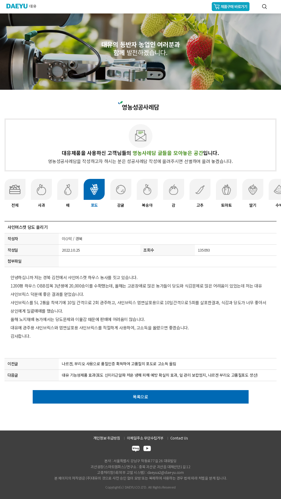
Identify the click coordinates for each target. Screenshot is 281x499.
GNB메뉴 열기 (274, 6)
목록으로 (140, 397)
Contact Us (179, 437)
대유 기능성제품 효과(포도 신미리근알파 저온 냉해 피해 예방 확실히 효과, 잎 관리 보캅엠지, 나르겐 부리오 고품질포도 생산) (160, 375)
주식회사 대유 (24, 6)
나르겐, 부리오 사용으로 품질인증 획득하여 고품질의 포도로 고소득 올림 (119, 363)
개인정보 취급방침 (106, 437)
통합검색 (264, 6)
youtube (147, 449)
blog (135, 449)
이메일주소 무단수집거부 (145, 437)
